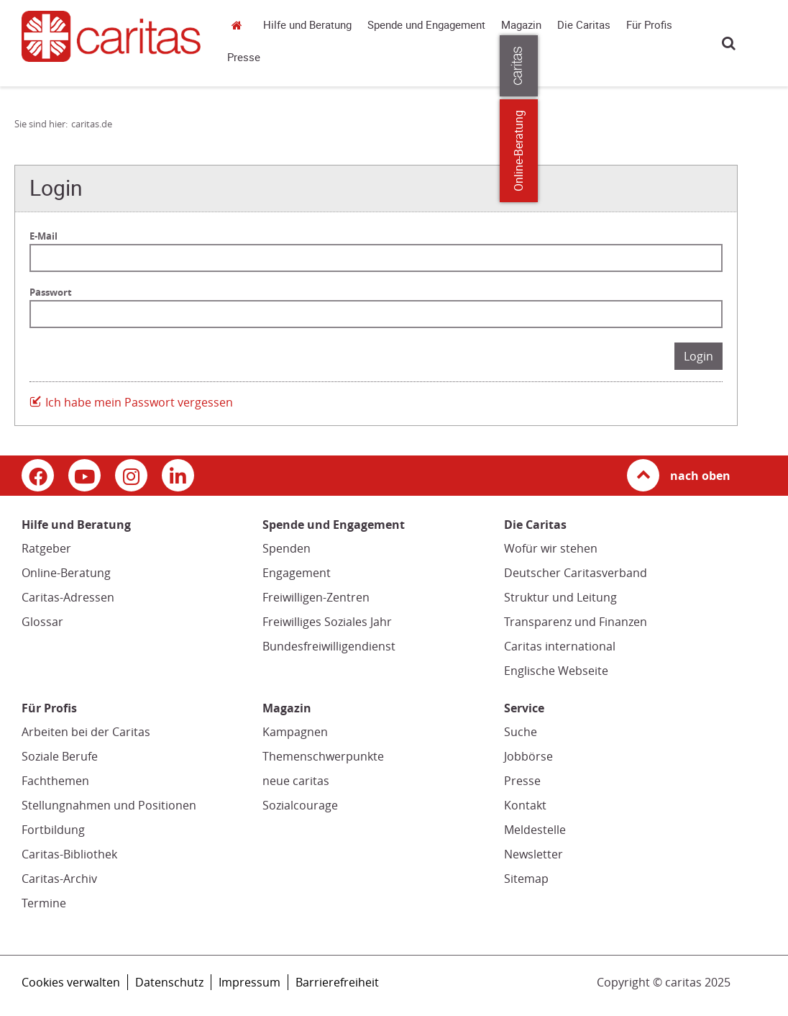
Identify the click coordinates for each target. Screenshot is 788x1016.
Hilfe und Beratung (307, 25)
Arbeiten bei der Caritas (86, 732)
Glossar (42, 622)
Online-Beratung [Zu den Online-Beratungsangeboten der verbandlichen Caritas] (768, 150)
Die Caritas (583, 25)
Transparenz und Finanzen (575, 622)
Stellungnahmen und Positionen (109, 805)
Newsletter (533, 854)
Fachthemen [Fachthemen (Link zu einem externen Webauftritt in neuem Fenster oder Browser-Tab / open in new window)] (55, 781)
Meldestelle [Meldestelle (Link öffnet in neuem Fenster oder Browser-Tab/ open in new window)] (535, 830)
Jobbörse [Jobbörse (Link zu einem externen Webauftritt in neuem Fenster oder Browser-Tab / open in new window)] (528, 756)
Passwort (50, 292)
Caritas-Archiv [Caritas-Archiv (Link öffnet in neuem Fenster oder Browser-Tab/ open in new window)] (59, 878)
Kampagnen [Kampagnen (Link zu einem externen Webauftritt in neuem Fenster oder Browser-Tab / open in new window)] (295, 732)
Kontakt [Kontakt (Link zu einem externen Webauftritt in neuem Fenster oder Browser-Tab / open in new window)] (525, 805)
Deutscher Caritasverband (575, 573)
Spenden (286, 548)
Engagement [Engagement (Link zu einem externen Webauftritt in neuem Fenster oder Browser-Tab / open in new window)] (296, 573)
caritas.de (240, 25)
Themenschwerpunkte (323, 756)
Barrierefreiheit (337, 982)
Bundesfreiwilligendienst (328, 646)
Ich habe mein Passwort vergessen (139, 402)
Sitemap (526, 878)
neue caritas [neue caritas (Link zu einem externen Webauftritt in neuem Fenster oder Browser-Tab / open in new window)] (295, 781)
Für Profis (649, 25)
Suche (729, 43)
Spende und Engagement (426, 25)
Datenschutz (169, 982)
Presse (243, 57)
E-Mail (43, 236)
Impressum (249, 982)
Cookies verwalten (71, 982)
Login (698, 356)
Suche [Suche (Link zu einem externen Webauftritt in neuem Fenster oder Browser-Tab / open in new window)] (520, 732)
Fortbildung (53, 830)
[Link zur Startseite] (111, 36)
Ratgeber (46, 548)
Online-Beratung (66, 573)
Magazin (521, 25)
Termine (44, 903)
